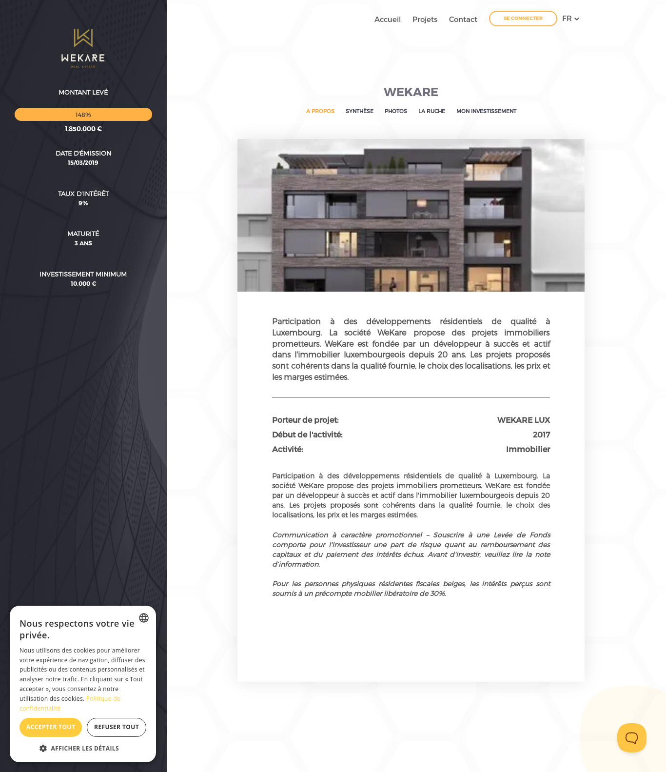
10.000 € (83, 227)
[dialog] (83, 684)
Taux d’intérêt (83, 138)
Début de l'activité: (307, 434)
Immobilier (528, 449)
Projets (424, 19)
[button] (83, 747)
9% (83, 147)
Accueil (387, 19)
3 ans (83, 187)
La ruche (431, 111)
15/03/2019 (83, 106)
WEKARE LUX (523, 419)
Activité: (287, 449)
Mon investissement (486, 111)
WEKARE (411, 91)
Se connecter (523, 18)
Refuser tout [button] (116, 727)
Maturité (83, 178)
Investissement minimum (83, 218)
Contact (463, 19)
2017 (541, 434)
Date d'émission (83, 97)
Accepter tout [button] (50, 727)
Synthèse (359, 111)
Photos (396, 111)
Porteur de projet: (305, 419)
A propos (320, 111)
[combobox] (144, 618)
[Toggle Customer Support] (631, 737)
